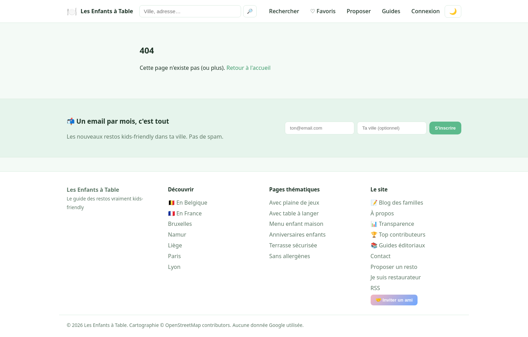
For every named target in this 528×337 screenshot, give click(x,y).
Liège (175, 245)
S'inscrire (445, 128)
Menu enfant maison (296, 224)
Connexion (425, 11)
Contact (381, 256)
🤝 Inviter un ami (394, 300)
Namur (177, 234)
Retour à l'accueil (248, 68)
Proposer (359, 11)
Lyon (174, 267)
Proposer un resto (394, 267)
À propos (382, 213)
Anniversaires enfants (297, 234)
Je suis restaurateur (396, 277)
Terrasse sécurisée (293, 245)
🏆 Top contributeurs (398, 234)
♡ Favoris (323, 11)
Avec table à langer (294, 213)
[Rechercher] (190, 11)
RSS (375, 288)
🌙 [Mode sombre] (453, 11)
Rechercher (284, 11)
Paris (174, 256)
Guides (391, 11)
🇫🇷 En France (185, 213)
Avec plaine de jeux (294, 202)
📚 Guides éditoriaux (398, 245)
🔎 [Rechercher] (250, 11)
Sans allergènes (289, 256)
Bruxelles (180, 224)
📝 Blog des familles (397, 202)
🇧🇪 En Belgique (187, 202)
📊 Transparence (392, 224)
